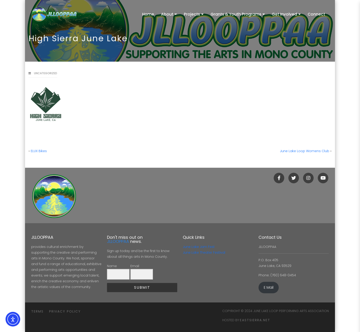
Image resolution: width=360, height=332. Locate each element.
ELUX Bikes (39, 151)
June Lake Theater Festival (204, 252)
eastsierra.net (255, 320)
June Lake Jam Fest (199, 246)
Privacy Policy (65, 311)
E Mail (268, 287)
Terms (37, 311)
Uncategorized (45, 73)
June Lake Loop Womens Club (304, 151)
